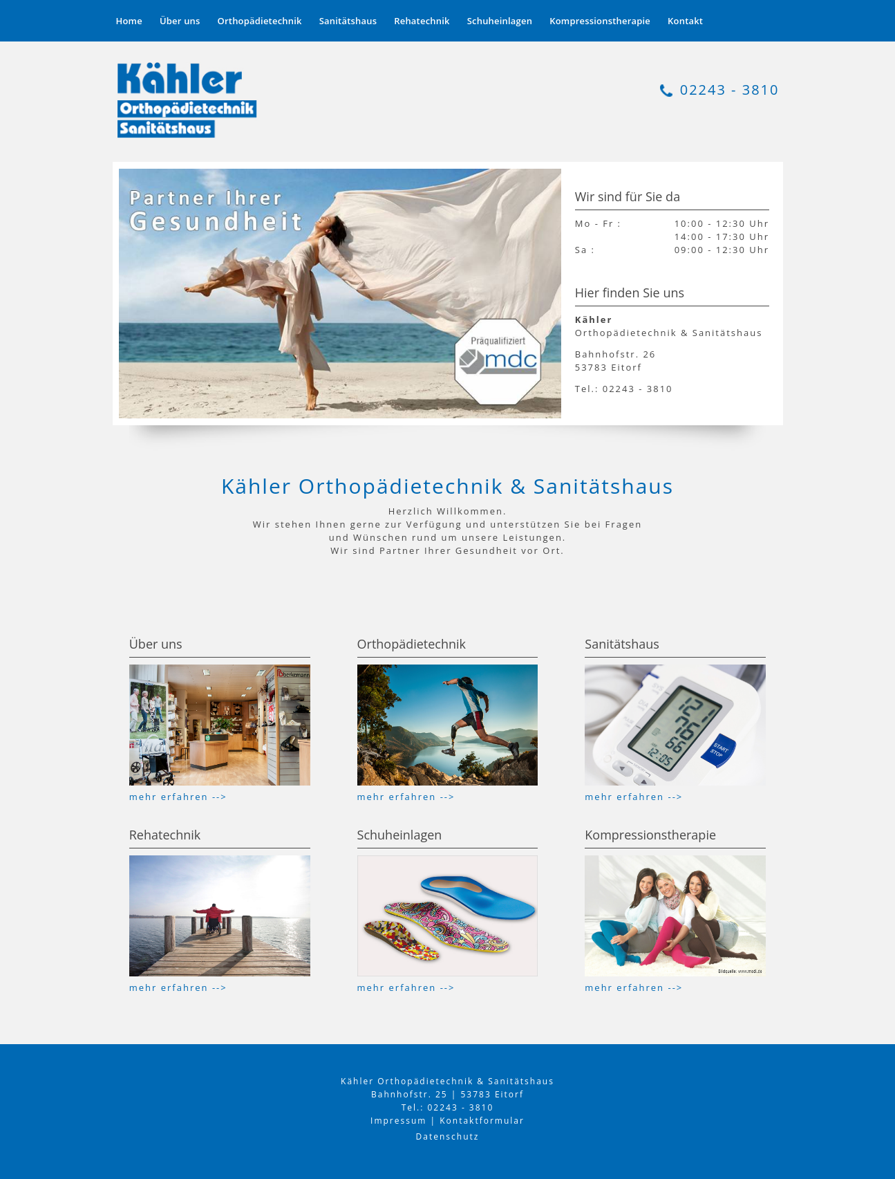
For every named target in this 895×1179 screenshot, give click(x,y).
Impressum (398, 1120)
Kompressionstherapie (599, 21)
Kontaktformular (482, 1120)
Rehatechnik (421, 21)
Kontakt (685, 21)
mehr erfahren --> (178, 796)
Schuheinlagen (499, 21)
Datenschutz (448, 1136)
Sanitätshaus (348, 21)
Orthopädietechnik (260, 21)
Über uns (180, 21)
